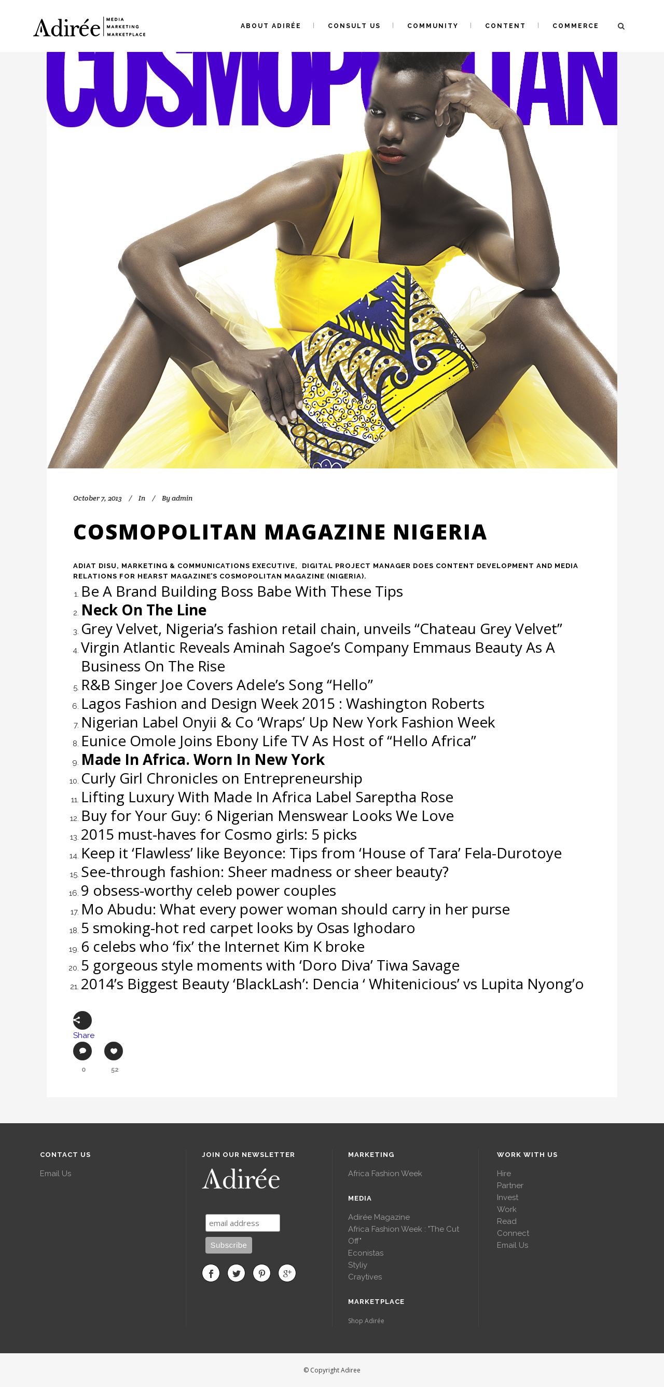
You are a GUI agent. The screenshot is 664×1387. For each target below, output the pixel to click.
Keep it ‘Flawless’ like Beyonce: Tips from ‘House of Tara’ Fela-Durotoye (321, 853)
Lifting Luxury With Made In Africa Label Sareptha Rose (267, 796)
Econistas (365, 1253)
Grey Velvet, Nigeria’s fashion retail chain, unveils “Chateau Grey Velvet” (321, 628)
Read (507, 1221)
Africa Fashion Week (385, 1173)
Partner (510, 1185)
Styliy (357, 1265)
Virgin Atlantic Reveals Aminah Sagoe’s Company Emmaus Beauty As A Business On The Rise (318, 656)
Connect (513, 1233)
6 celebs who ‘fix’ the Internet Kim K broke (223, 946)
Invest (507, 1197)
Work (507, 1209)
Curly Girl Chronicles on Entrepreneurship (222, 778)
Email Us (55, 1173)
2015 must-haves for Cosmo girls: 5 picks (219, 834)
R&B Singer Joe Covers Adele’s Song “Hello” (227, 684)
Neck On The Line (145, 610)
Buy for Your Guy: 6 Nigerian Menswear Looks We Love (267, 815)
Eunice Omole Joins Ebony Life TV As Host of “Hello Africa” (278, 740)
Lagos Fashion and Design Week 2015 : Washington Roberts (283, 703)
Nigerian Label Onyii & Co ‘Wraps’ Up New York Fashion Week (288, 722)
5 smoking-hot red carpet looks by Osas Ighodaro (248, 927)
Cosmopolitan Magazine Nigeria (280, 531)
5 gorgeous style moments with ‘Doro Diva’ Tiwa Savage (270, 965)
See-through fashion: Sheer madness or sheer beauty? (265, 871)
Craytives (365, 1277)
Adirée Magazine (379, 1217)
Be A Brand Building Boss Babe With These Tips (242, 591)
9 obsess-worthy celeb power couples (208, 890)
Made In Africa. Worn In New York (204, 759)
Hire (504, 1173)
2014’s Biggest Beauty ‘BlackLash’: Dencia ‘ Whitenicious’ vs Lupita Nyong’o (332, 983)
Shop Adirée (366, 1320)
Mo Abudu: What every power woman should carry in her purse (295, 909)
